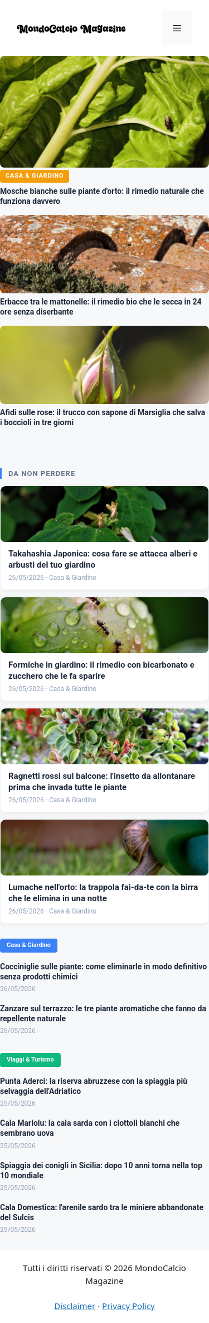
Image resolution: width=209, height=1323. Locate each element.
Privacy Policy (128, 1305)
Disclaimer (74, 1305)
